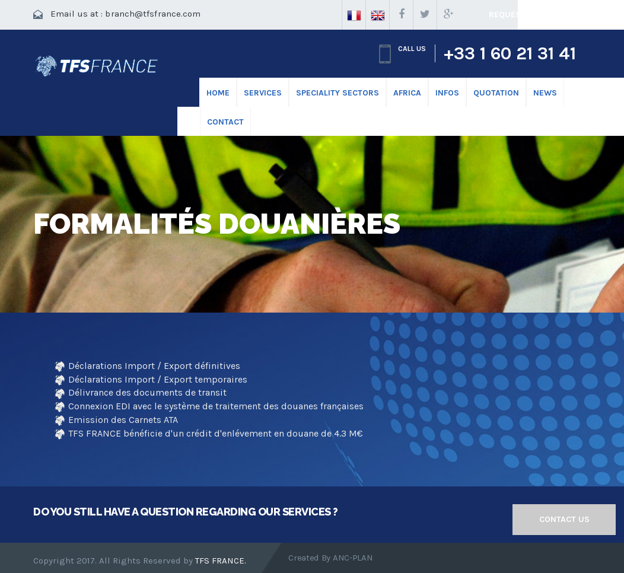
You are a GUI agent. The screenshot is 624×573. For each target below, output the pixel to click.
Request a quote (526, 14)
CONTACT (225, 122)
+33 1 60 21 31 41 (510, 53)
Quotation (496, 93)
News (545, 93)
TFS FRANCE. (220, 560)
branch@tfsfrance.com (152, 13)
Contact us (564, 519)
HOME (218, 93)
